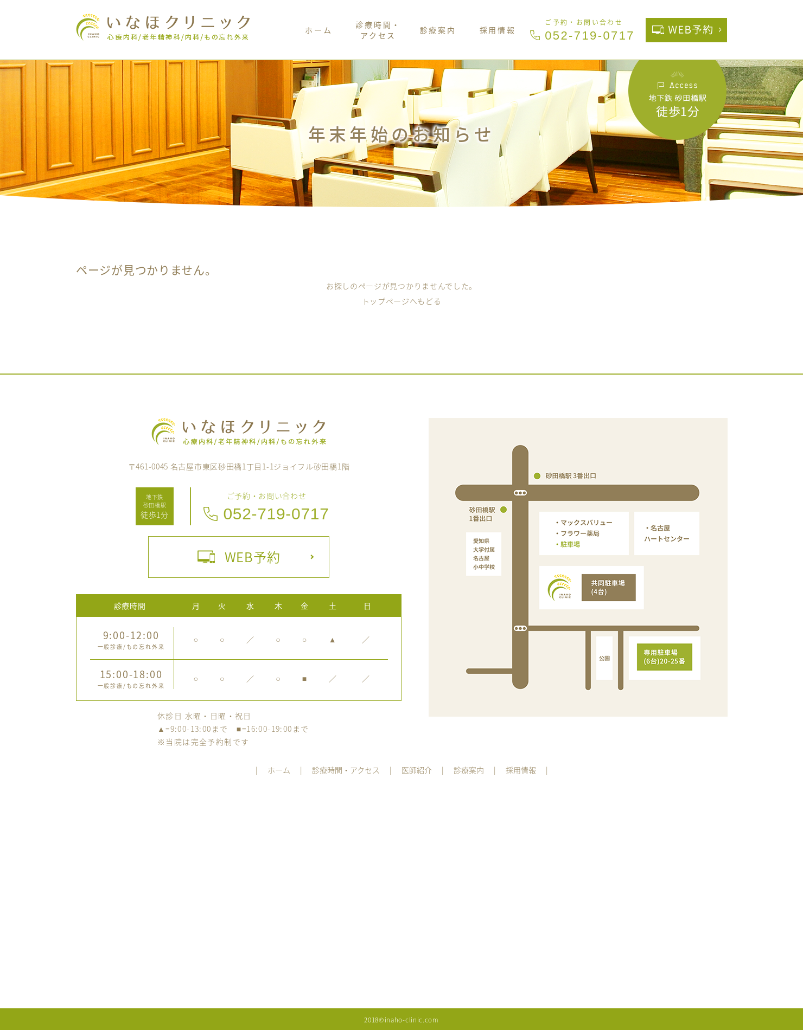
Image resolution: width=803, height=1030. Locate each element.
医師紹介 (416, 769)
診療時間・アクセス (378, 30)
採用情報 (498, 29)
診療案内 (438, 29)
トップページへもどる (402, 300)
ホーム (318, 29)
